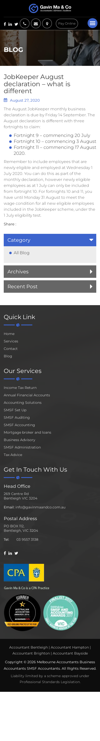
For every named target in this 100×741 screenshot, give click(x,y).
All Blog (22, 252)
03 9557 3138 (27, 539)
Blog (8, 356)
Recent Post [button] (22, 286)
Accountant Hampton (70, 647)
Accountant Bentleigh (28, 647)
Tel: (6, 539)
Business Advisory (19, 440)
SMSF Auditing (17, 417)
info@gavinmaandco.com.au (40, 507)
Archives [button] (18, 272)
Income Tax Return (20, 387)
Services (11, 341)
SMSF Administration (22, 447)
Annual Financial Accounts (27, 395)
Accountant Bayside (70, 653)
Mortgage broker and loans (27, 432)
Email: (9, 507)
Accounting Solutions (23, 402)
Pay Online (67, 23)
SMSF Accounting (19, 425)
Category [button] (18, 240)
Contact (11, 348)
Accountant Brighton (31, 653)
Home (9, 333)
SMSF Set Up (15, 410)
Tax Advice (13, 455)
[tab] (50, 240)
